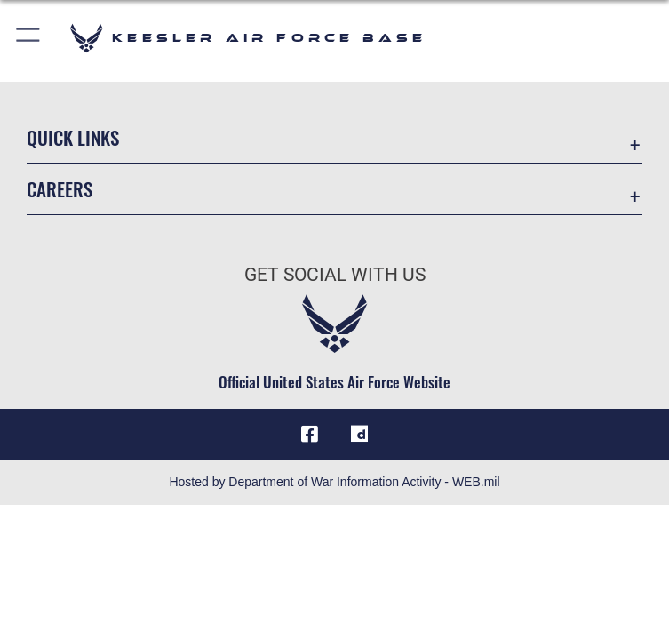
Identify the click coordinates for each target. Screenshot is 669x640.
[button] (29, 38)
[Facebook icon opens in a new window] (310, 433)
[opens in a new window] (359, 433)
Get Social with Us (335, 274)
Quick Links (73, 137)
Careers (59, 189)
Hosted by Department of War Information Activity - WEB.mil (334, 482)
